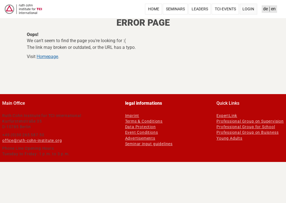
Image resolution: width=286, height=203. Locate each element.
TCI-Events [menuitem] (225, 9)
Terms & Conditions (144, 121)
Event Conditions (141, 132)
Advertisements (140, 138)
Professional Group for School (245, 127)
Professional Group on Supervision (250, 121)
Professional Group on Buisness (247, 132)
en (273, 8)
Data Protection (140, 127)
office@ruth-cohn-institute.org (32, 140)
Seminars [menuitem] (175, 9)
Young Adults (229, 138)
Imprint (132, 115)
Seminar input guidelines (149, 144)
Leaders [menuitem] (200, 9)
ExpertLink (226, 115)
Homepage (47, 56)
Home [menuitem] (153, 9)
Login (248, 9)
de (265, 8)
